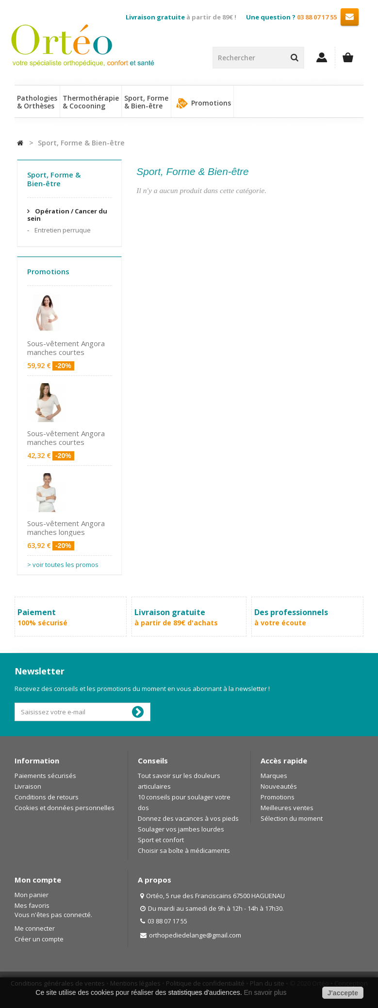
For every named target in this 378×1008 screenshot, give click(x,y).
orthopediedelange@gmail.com (195, 935)
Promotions (202, 103)
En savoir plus (265, 992)
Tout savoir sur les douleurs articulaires (179, 781)
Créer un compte (39, 939)
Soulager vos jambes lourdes (181, 829)
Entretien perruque (62, 230)
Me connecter (35, 928)
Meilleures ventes (287, 807)
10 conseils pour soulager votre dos (184, 802)
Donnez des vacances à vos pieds (188, 818)
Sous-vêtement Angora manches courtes (66, 347)
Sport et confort (161, 839)
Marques (274, 775)
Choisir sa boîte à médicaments (184, 850)
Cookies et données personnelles (65, 807)
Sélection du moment (292, 818)
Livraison (28, 786)
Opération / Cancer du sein (67, 215)
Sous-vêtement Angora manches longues (66, 527)
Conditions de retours (47, 797)
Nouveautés (279, 786)
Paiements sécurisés (45, 775)
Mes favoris (32, 905)
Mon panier (32, 894)
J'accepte (343, 993)
